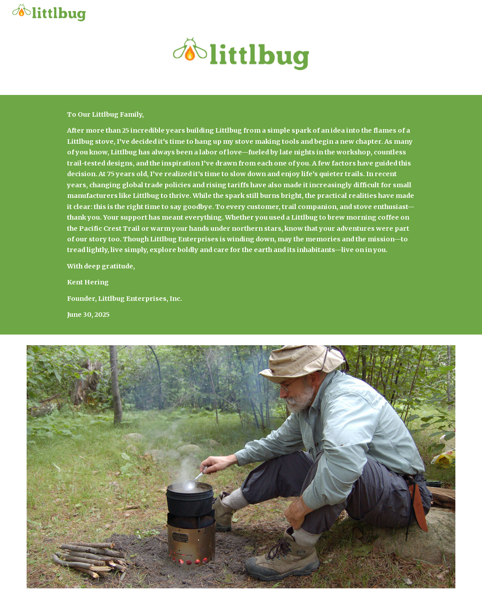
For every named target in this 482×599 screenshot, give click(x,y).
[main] (241, 215)
